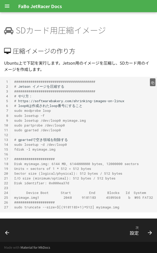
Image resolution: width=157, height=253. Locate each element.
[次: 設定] (140, 230)
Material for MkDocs (35, 247)
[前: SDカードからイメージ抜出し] (7, 230)
